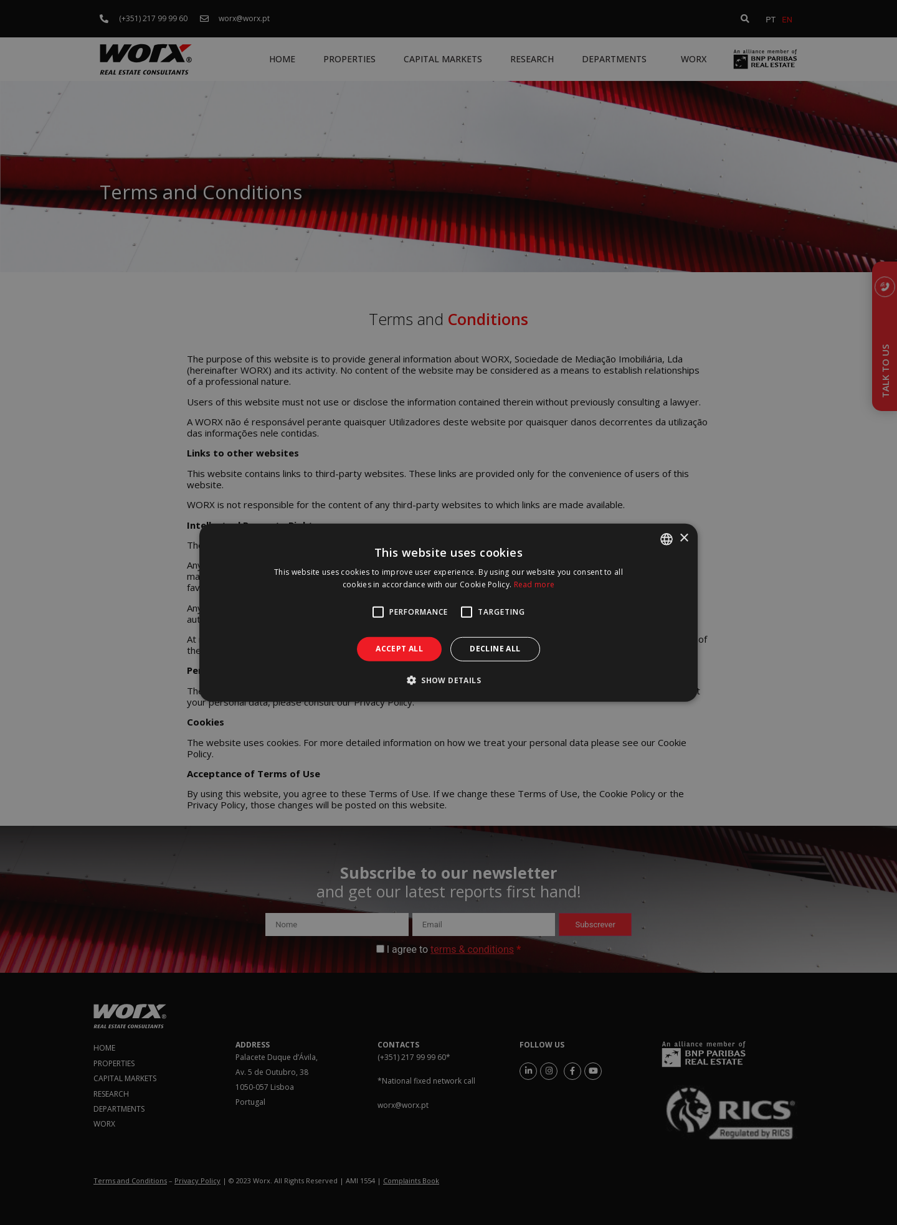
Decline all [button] (495, 648)
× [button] (683, 538)
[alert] (448, 612)
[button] (448, 680)
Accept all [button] (399, 648)
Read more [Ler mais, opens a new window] (534, 584)
